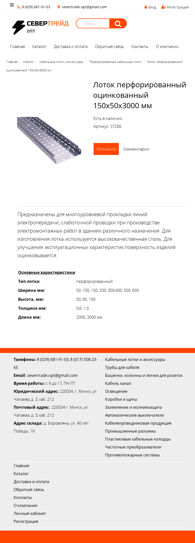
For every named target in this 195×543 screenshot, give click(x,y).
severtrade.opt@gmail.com (84, 6)
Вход (150, 7)
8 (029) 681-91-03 (53, 359)
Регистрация (175, 7)
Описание (106, 149)
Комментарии (136, 149)
